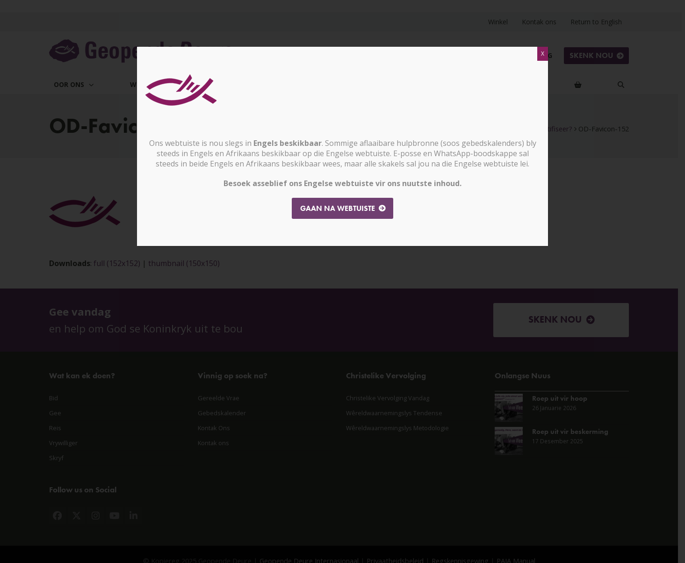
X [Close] (542, 54)
